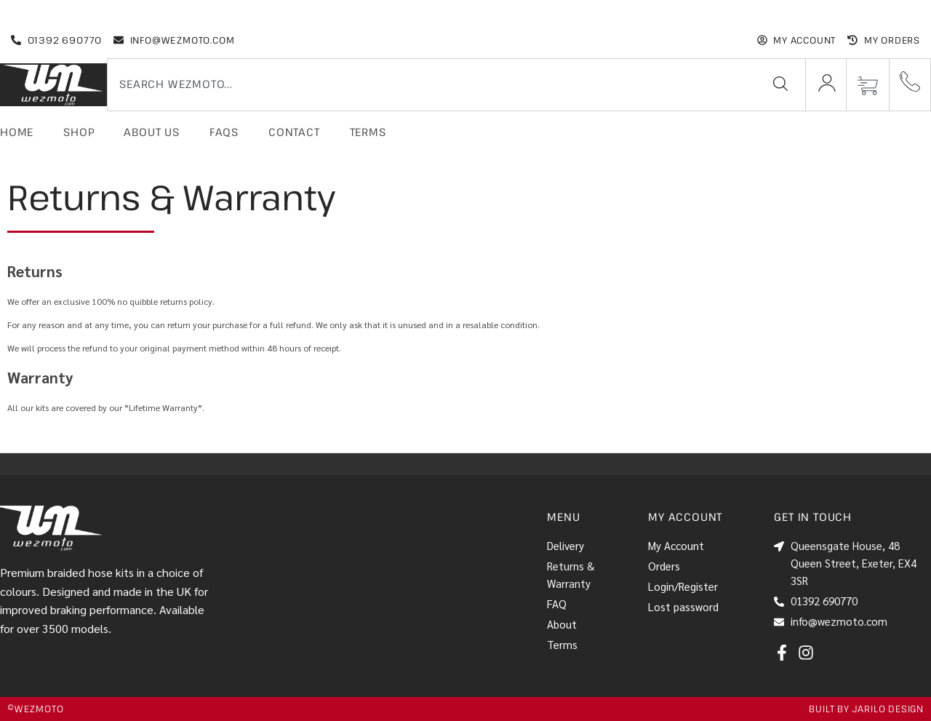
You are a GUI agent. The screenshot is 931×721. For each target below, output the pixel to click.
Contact (294, 131)
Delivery (565, 545)
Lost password (683, 606)
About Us (151, 131)
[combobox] (428, 83)
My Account (676, 545)
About (562, 624)
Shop (78, 131)
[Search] (780, 83)
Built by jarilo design (866, 708)
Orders (664, 566)
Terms (368, 131)
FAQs (224, 131)
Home (16, 131)
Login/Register (683, 586)
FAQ (557, 603)
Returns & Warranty (570, 574)
